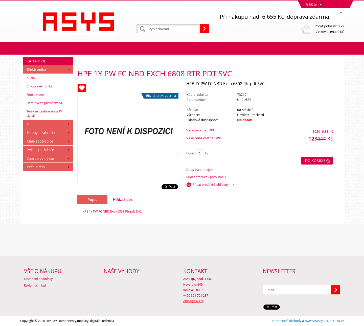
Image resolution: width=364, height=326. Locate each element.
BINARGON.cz (334, 321)
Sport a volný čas (41, 158)
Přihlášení (312, 4)
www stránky (314, 321)
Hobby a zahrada (41, 132)
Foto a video (35, 94)
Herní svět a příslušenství (44, 103)
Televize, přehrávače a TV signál (44, 113)
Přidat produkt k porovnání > (206, 177)
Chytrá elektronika (39, 86)
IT (28, 124)
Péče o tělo (36, 167)
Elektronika (36, 69)
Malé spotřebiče (40, 141)
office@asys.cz (193, 301)
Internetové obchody (286, 321)
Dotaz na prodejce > (200, 170)
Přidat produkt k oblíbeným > (213, 184)
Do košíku (315, 161)
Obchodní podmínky (38, 279)
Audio (31, 78)
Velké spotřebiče (40, 149)
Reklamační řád (35, 285)
